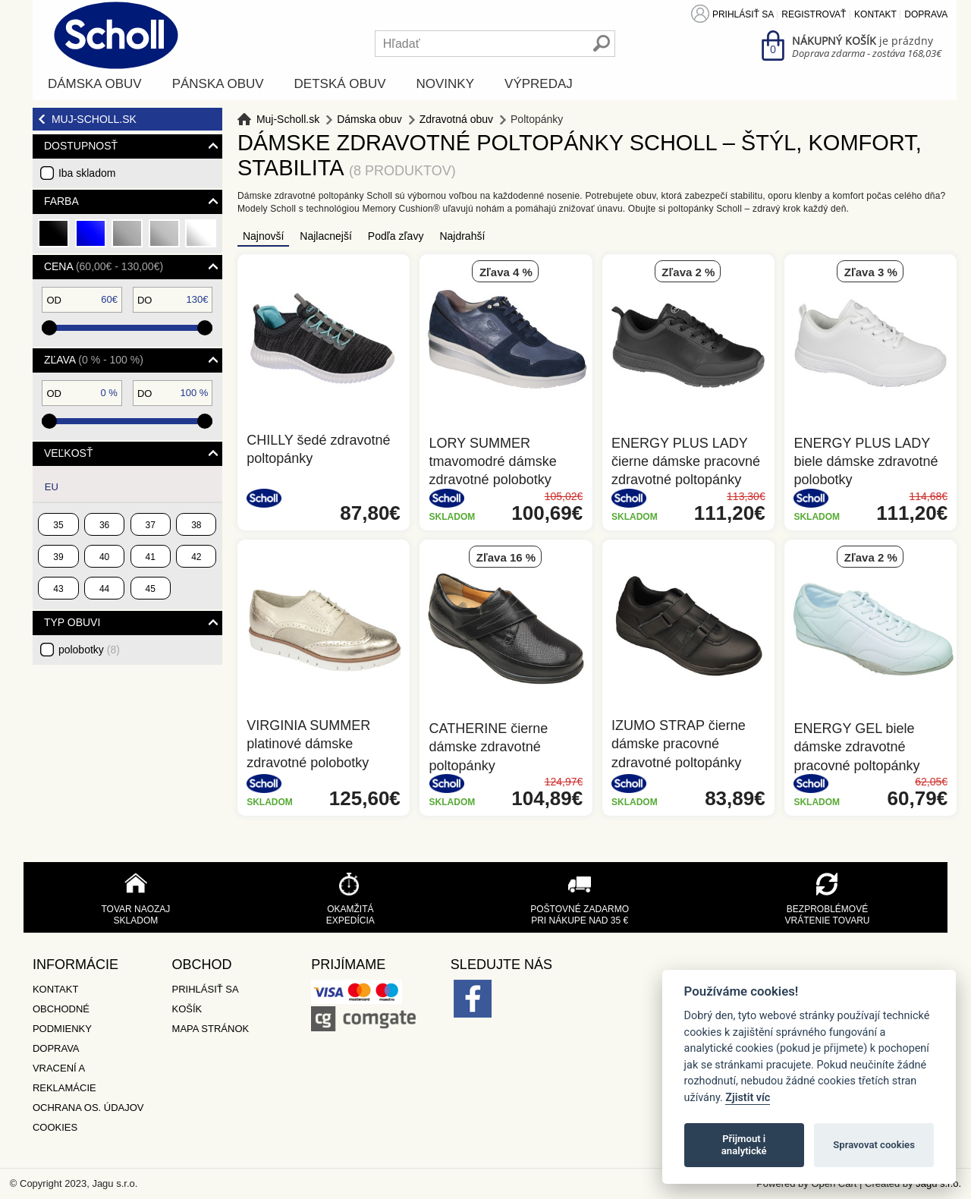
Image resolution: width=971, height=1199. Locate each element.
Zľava (93, 360)
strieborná (165, 239)
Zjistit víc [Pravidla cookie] (747, 1097)
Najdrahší (462, 236)
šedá (128, 239)
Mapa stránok (211, 1028)
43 (58, 589)
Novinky (445, 84)
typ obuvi (72, 622)
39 (58, 557)
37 (151, 525)
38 (196, 525)
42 (196, 557)
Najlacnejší (325, 236)
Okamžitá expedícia (350, 915)
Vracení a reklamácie (64, 1078)
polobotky (89, 650)
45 (151, 589)
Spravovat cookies (874, 1144)
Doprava (925, 14)
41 (151, 557)
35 (58, 525)
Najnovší (263, 236)
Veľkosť (68, 453)
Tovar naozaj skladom (135, 915)
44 (104, 589)
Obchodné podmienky (62, 1018)
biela (201, 239)
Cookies (55, 1127)
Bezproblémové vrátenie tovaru (826, 915)
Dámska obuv (95, 84)
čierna (54, 239)
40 (104, 557)
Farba (61, 201)
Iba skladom (86, 173)
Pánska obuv (218, 84)
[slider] (49, 327)
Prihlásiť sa (743, 14)
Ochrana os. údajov (88, 1107)
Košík (187, 1009)
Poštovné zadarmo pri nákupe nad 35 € (579, 915)
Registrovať (813, 14)
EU (51, 487)
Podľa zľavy (396, 236)
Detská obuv (340, 84)
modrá (91, 239)
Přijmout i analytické (744, 1145)
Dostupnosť (81, 146)
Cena (103, 266)
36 (104, 525)
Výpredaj (538, 84)
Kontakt (875, 14)
